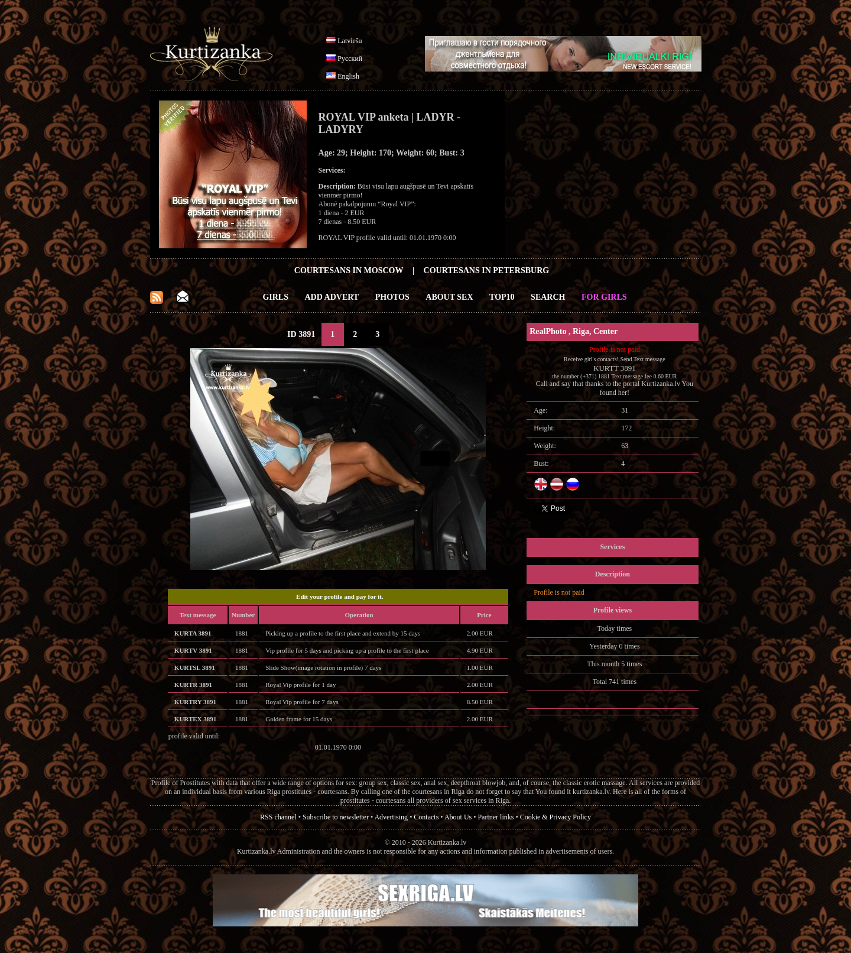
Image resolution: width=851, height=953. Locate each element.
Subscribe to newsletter (336, 817)
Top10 (502, 297)
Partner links (496, 817)
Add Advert (332, 297)
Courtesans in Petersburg (487, 270)
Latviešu (349, 41)
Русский (349, 58)
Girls (275, 297)
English (348, 76)
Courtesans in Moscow (349, 270)
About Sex (449, 297)
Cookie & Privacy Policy (555, 817)
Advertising (391, 817)
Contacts (426, 817)
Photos (392, 297)
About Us (458, 817)
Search (548, 297)
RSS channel (278, 817)
